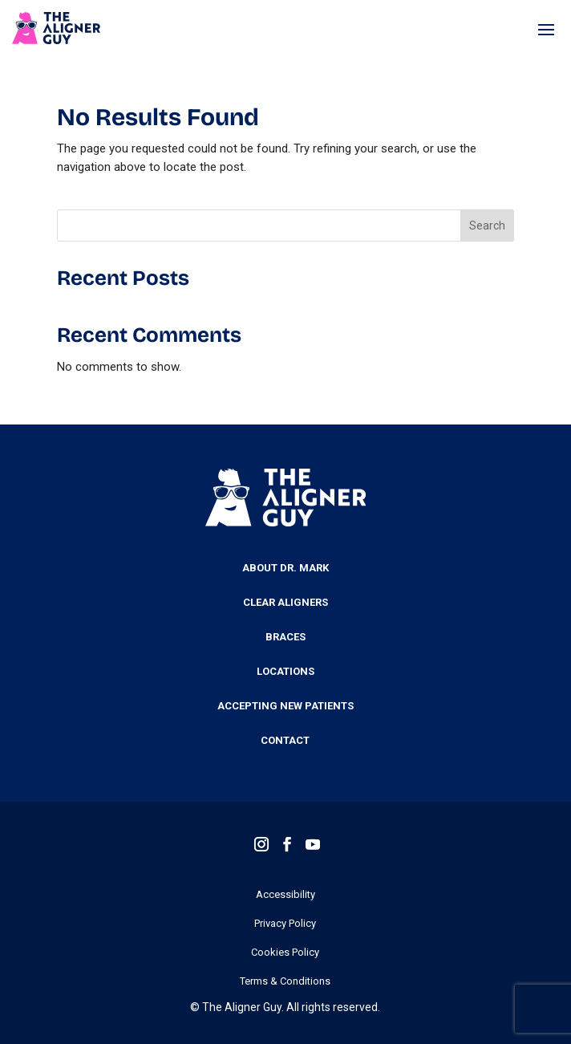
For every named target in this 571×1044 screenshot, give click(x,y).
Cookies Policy (285, 952)
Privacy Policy (285, 923)
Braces (285, 637)
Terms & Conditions (285, 981)
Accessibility (285, 894)
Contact (285, 740)
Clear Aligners (285, 602)
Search (487, 225)
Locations (285, 671)
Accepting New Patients (285, 706)
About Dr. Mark (285, 568)
